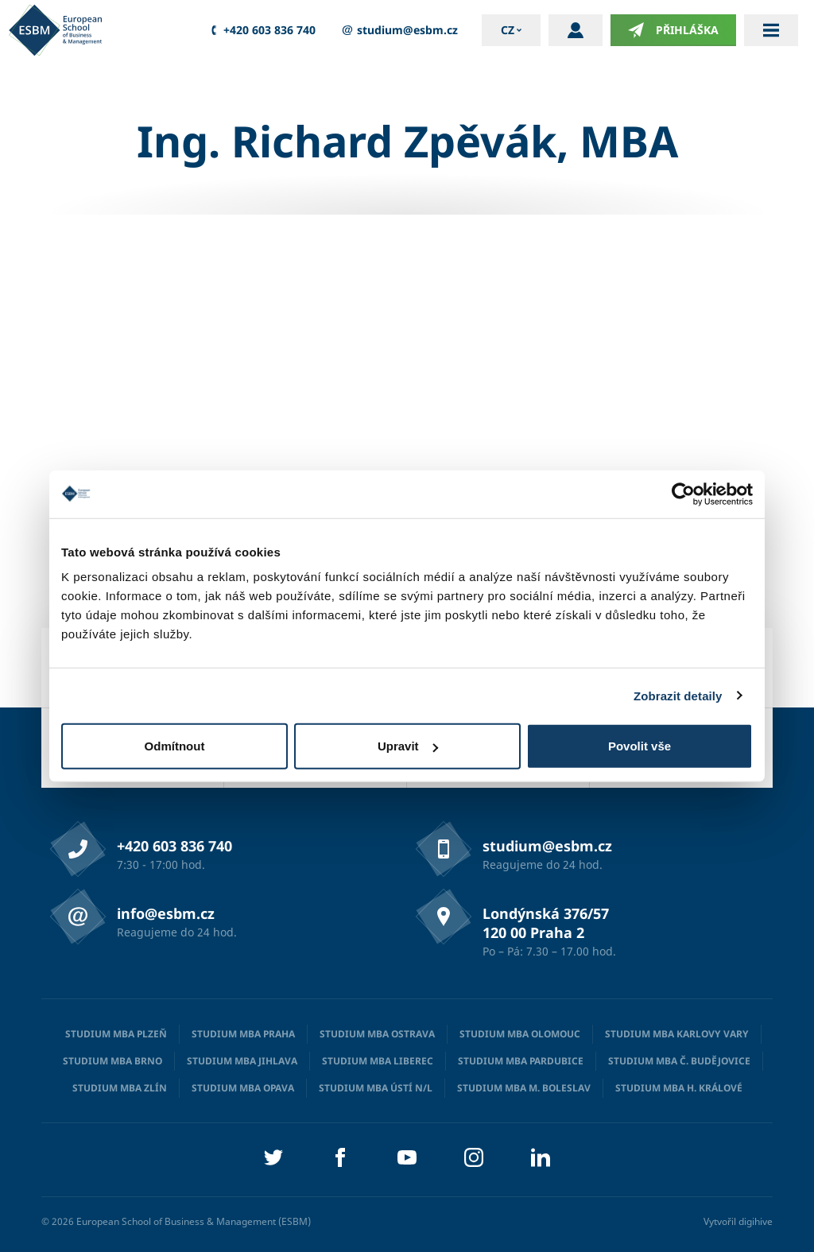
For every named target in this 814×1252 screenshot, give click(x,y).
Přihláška (673, 30)
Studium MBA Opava (243, 1088)
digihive (755, 1221)
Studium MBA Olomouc (519, 1034)
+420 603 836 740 (261, 30)
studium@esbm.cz (398, 30)
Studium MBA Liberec (377, 1061)
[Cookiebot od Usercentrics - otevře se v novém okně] (683, 494)
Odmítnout (175, 746)
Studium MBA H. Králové (678, 1088)
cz (507, 29)
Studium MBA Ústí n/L (375, 1088)
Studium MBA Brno (112, 1061)
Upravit (408, 746)
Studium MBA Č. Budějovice (679, 1061)
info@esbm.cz (166, 913)
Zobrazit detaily (678, 695)
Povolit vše (639, 746)
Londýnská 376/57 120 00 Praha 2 (546, 923)
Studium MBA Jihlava (242, 1061)
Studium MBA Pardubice (520, 1061)
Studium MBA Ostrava (377, 1034)
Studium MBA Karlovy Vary (677, 1034)
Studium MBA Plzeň (116, 1034)
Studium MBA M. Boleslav (524, 1088)
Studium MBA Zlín (119, 1088)
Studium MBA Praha (243, 1034)
